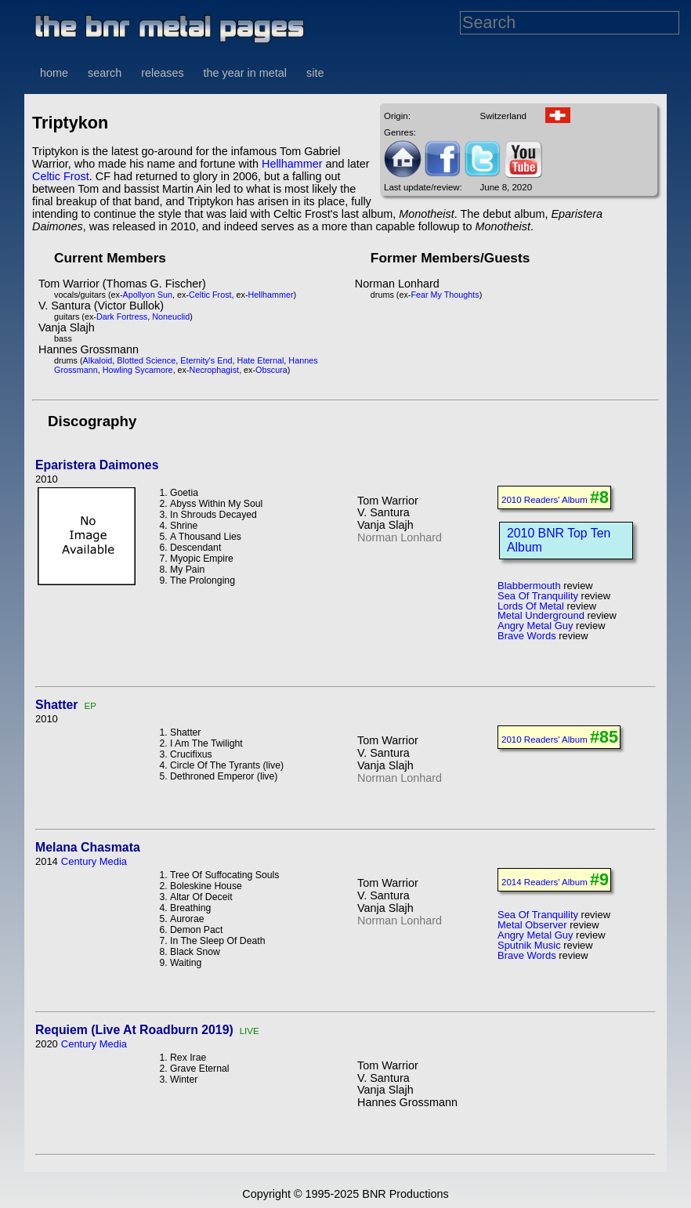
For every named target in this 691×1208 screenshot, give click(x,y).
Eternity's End (206, 360)
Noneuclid (171, 316)
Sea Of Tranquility (537, 596)
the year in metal (245, 73)
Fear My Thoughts (445, 294)
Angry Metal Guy (535, 625)
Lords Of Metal (530, 606)
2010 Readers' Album (544, 500)
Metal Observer (532, 925)
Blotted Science (146, 360)
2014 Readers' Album (544, 882)
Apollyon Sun (147, 294)
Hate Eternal (260, 360)
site (315, 73)
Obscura (271, 369)
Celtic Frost (60, 176)
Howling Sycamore (138, 369)
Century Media (94, 861)
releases (162, 73)
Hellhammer (292, 163)
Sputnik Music (529, 945)
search (104, 73)
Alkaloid (98, 360)
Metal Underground (540, 615)
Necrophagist (215, 369)
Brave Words (526, 636)
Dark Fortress (121, 316)
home (54, 73)
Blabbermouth (529, 585)
